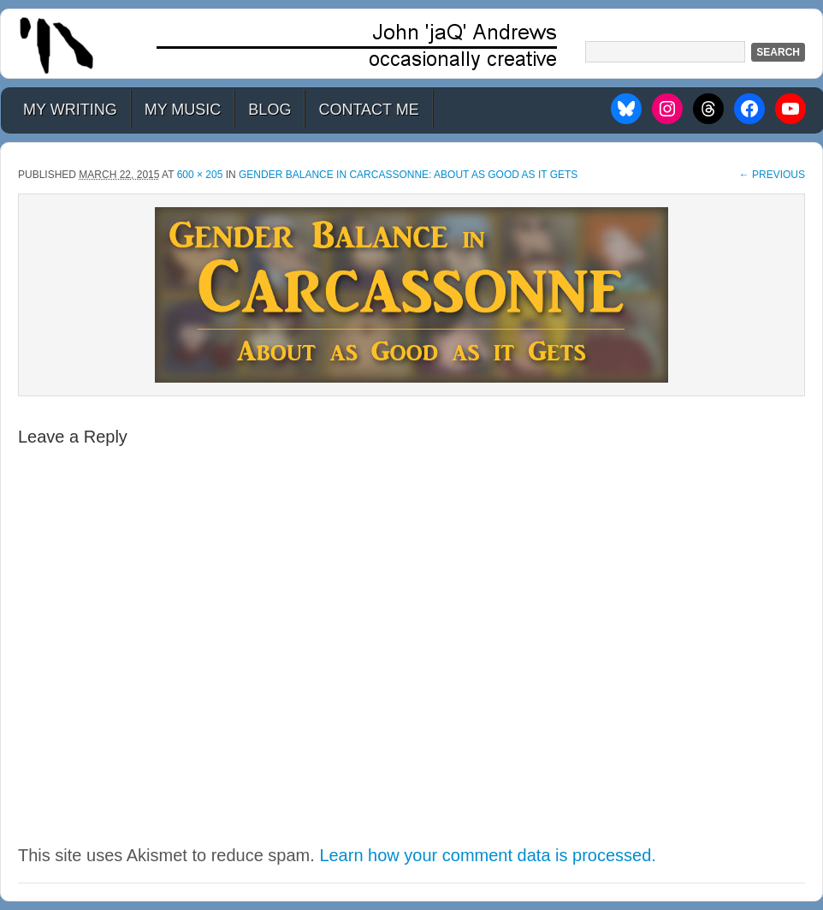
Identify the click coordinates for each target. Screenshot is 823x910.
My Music (183, 109)
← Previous (772, 175)
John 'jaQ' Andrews (411, 43)
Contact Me (368, 109)
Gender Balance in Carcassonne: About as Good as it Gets (408, 175)
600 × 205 (200, 175)
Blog (269, 109)
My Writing (70, 109)
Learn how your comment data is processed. (487, 855)
